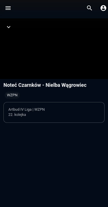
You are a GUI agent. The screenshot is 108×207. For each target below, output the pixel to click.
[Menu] (8, 8)
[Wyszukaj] (89, 8)
